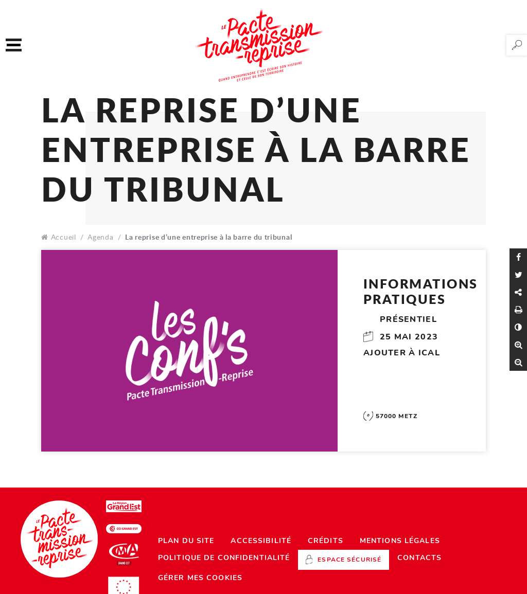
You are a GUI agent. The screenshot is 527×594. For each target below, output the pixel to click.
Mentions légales (400, 541)
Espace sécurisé (349, 559)
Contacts (419, 558)
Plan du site (186, 541)
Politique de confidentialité (224, 558)
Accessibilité (261, 541)
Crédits (325, 541)
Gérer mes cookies (200, 578)
